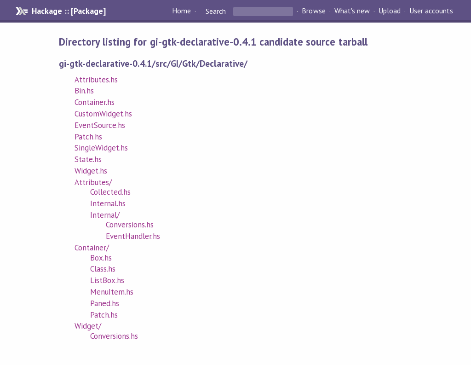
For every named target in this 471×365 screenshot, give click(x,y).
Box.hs (101, 258)
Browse (313, 11)
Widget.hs (91, 171)
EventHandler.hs (133, 236)
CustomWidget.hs (103, 114)
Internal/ (105, 215)
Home (181, 11)
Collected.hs (110, 192)
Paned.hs (104, 303)
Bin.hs (84, 91)
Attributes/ (93, 182)
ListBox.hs (107, 280)
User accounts (431, 11)
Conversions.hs (130, 225)
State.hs (88, 159)
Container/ (92, 248)
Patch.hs (88, 137)
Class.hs (102, 269)
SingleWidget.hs (101, 148)
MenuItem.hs (111, 292)
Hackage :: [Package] (68, 11)
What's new (352, 11)
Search (216, 11)
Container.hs (95, 102)
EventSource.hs (100, 125)
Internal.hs (108, 203)
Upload (390, 11)
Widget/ (88, 326)
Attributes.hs (96, 80)
